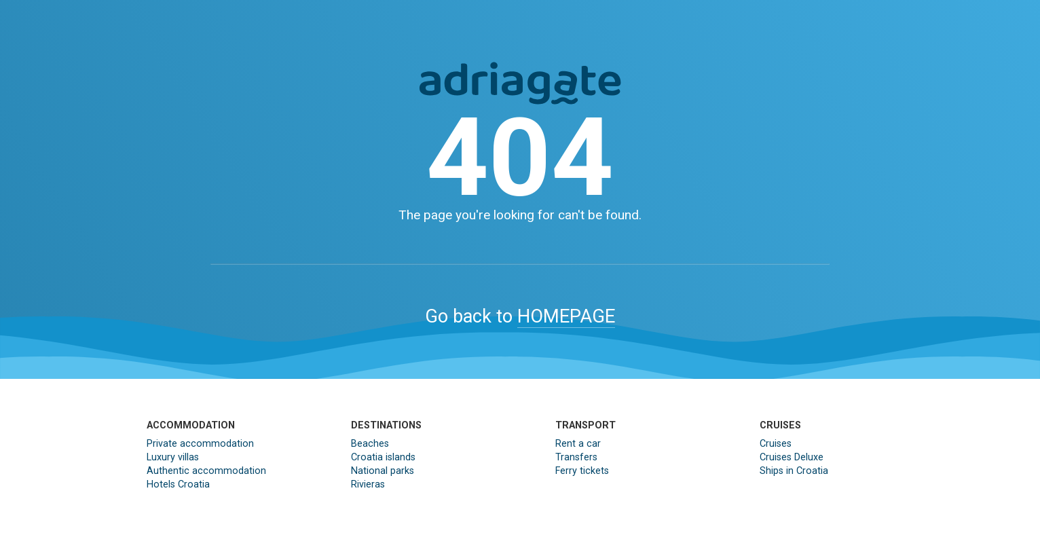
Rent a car (578, 443)
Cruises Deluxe (791, 457)
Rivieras (368, 484)
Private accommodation (200, 443)
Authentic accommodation (206, 471)
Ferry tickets (582, 471)
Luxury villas (173, 457)
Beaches (370, 443)
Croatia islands (383, 457)
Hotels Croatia (178, 484)
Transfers (576, 457)
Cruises (776, 443)
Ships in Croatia (794, 471)
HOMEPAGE (566, 316)
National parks (382, 471)
